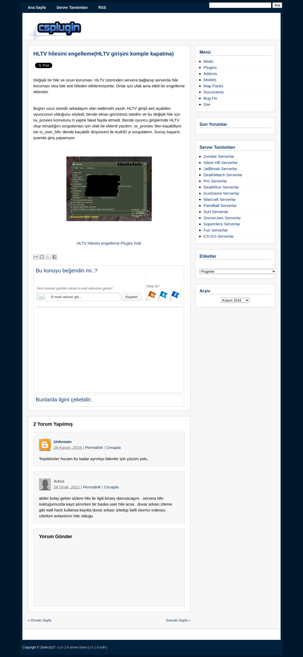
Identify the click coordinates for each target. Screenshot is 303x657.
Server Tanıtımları (72, 7)
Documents (214, 92)
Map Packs (213, 86)
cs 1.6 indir (98, 647)
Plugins (210, 67)
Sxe (207, 104)
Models (210, 79)
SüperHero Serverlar (222, 224)
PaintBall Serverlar (220, 205)
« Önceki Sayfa (39, 620)
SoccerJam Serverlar (222, 218)
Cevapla (113, 447)
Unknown (63, 441)
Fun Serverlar (216, 230)
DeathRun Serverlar (221, 187)
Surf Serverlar (216, 211)
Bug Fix (210, 98)
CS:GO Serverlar (219, 236)
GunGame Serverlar (221, 193)
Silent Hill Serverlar (221, 162)
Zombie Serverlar (219, 156)
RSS (102, 7)
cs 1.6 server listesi (74, 647)
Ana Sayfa (37, 7)
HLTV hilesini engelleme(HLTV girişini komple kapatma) (103, 54)
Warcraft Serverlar (220, 199)
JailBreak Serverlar (220, 168)
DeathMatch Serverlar (223, 175)
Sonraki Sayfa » (178, 620)
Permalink (94, 447)
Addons (210, 73)
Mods (208, 61)
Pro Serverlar (215, 181)
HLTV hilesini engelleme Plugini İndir (109, 243)
